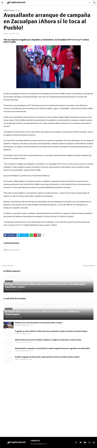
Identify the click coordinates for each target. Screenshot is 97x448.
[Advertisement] (48, 383)
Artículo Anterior (8, 266)
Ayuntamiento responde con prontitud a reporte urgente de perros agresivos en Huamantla (52, 348)
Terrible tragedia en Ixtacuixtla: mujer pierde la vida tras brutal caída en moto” (47, 357)
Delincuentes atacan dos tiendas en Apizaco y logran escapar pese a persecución (48, 340)
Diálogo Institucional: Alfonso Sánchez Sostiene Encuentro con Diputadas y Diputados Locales (45, 285)
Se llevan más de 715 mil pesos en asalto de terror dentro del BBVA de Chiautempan (42, 313)
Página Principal (9, 10)
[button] (2, 2)
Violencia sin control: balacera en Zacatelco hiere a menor (38, 323)
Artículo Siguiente (88, 266)
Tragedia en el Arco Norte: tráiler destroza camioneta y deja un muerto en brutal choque (51, 331)
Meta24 (18, 10)
